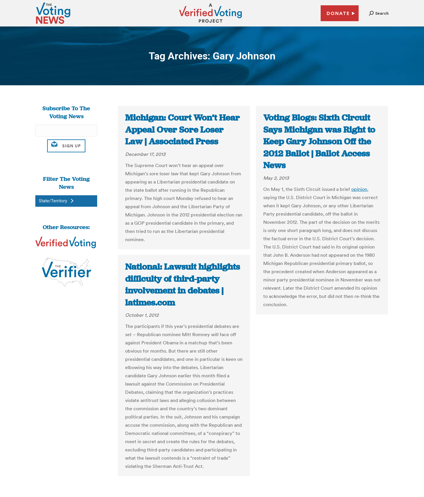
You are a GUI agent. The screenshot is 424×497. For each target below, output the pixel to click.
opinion (359, 189)
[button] (379, 13)
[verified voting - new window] (210, 23)
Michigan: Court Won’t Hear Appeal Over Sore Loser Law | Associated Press (182, 129)
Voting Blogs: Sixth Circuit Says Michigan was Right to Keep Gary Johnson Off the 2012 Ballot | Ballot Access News (319, 141)
